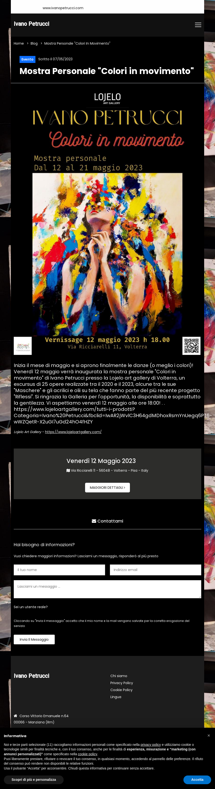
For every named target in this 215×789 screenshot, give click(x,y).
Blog (34, 43)
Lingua (115, 696)
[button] (209, 735)
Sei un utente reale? (31, 607)
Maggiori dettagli (107, 487)
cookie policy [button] (87, 754)
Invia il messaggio (34, 639)
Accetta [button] (197, 780)
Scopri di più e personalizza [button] (34, 780)
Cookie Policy (121, 689)
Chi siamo (118, 675)
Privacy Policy (121, 682)
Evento (27, 59)
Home (19, 43)
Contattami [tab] (107, 521)
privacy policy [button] (151, 745)
